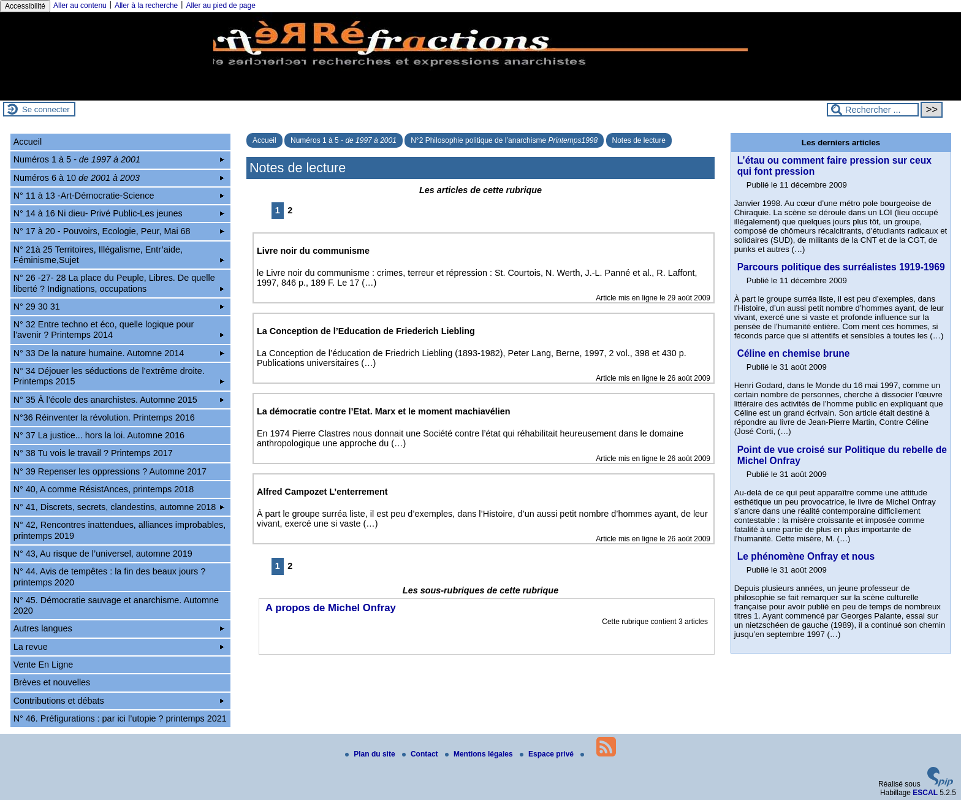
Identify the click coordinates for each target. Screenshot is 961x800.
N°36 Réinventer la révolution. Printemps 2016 (104, 417)
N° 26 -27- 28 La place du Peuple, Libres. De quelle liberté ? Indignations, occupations (119, 283)
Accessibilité (25, 6)
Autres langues (119, 628)
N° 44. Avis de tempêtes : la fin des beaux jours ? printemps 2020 (109, 576)
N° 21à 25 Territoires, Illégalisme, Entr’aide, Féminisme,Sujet (119, 255)
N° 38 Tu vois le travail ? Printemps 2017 (93, 453)
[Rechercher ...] (873, 109)
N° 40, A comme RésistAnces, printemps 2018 (103, 489)
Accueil (264, 140)
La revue (119, 647)
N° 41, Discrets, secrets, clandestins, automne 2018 (119, 507)
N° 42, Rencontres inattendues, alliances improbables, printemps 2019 (119, 530)
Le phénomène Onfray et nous (806, 556)
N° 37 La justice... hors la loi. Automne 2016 (98, 435)
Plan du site (371, 754)
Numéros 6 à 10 (119, 178)
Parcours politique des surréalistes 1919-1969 (841, 267)
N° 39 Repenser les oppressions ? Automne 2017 (110, 471)
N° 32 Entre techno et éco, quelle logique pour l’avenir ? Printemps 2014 (119, 329)
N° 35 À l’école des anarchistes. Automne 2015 (119, 400)
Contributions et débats (119, 701)
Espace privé (547, 754)
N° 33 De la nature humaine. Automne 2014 (119, 353)
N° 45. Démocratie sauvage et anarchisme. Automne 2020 (116, 605)
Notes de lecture (639, 140)
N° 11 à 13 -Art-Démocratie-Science (119, 195)
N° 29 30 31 (119, 306)
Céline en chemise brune (793, 353)
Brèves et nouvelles (52, 682)
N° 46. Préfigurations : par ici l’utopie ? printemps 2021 (120, 718)
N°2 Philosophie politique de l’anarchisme (504, 140)
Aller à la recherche (146, 5)
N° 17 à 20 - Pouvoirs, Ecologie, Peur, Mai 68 (119, 231)
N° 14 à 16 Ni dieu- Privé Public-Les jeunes (119, 213)
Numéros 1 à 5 (344, 140)
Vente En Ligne (43, 664)
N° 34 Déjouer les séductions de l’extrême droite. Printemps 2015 (119, 376)
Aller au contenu (80, 5)
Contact (421, 754)
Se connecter (46, 109)
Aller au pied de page (220, 5)
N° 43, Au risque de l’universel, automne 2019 (102, 553)
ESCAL (925, 792)
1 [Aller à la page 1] (277, 210)
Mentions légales (480, 754)
